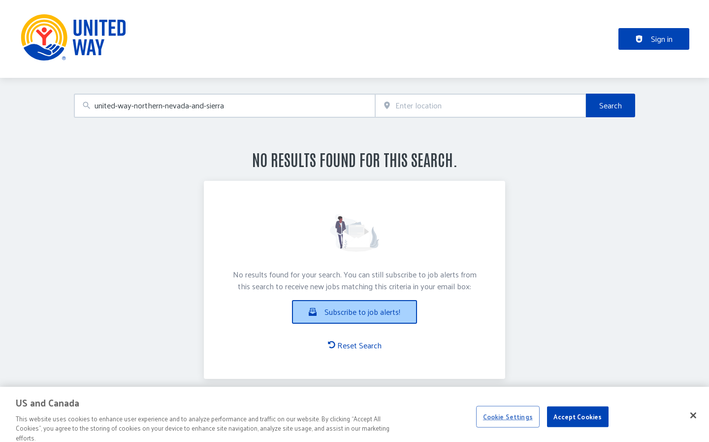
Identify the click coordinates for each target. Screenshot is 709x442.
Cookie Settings (508, 420)
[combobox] (224, 106)
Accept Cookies (577, 420)
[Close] (693, 419)
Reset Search (355, 345)
